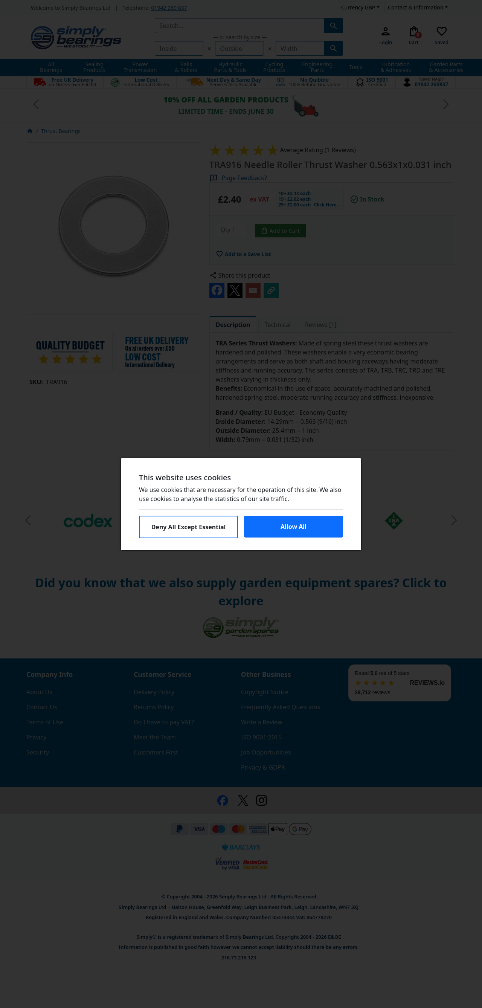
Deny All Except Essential (188, 527)
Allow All (294, 526)
